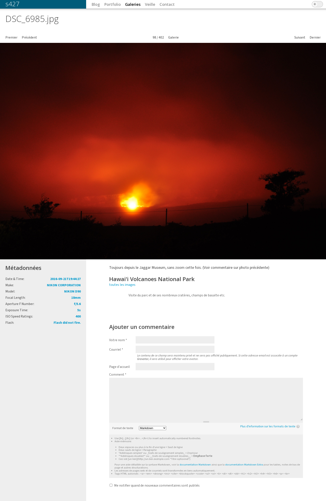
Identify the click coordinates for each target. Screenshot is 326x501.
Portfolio (112, 4)
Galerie (173, 37)
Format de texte (122, 428)
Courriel (116, 349)
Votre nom (118, 340)
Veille (150, 4)
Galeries (133, 4)
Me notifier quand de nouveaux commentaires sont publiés (157, 485)
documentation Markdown (195, 465)
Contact (167, 4)
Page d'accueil (119, 366)
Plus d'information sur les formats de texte (267, 426)
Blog (96, 4)
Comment (117, 374)
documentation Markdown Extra (244, 465)
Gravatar (142, 359)
